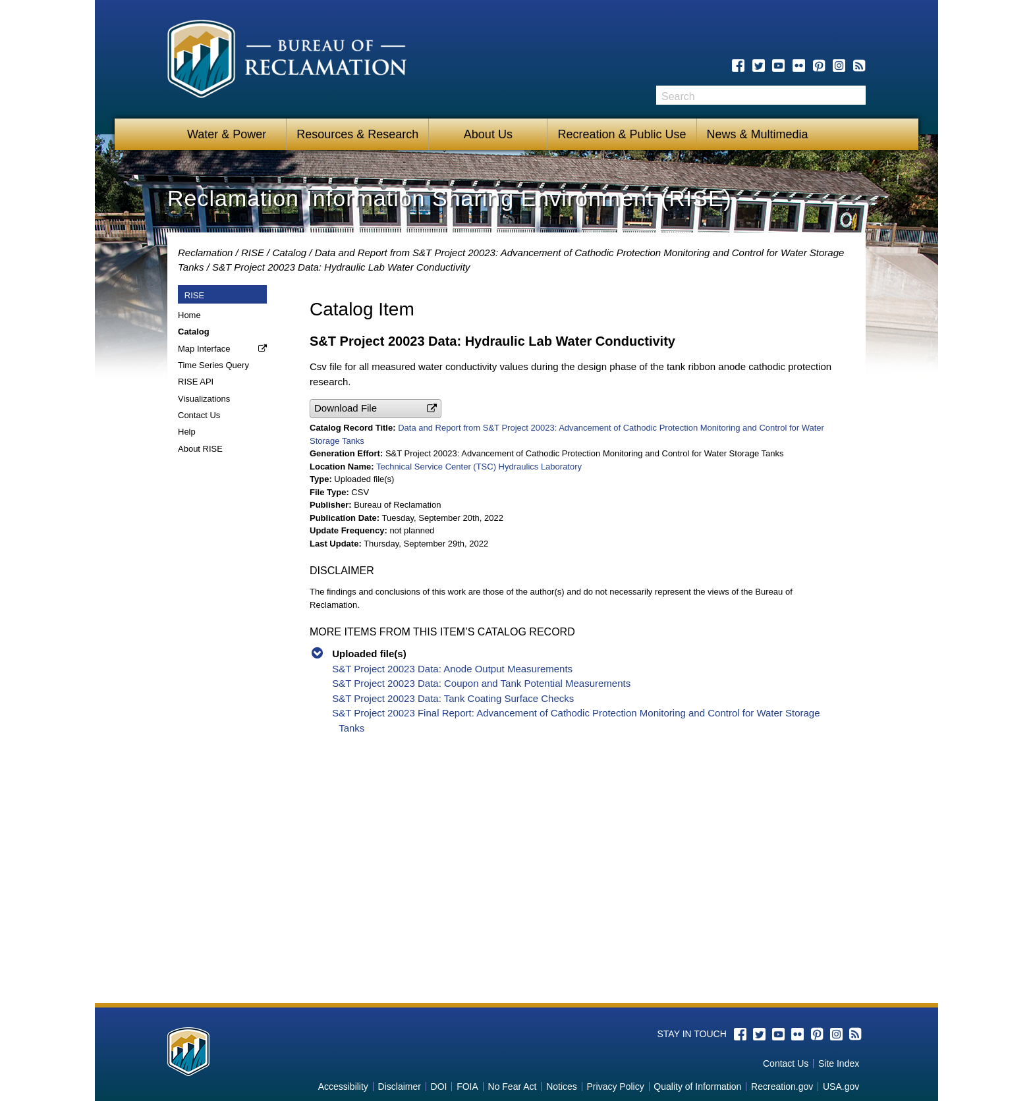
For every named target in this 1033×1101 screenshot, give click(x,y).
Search (856, 95)
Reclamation (205, 252)
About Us (488, 134)
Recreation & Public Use (621, 134)
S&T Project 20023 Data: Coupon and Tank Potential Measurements (481, 683)
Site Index (838, 1063)
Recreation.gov (782, 1086)
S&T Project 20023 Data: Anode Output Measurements (452, 668)
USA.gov (841, 1086)
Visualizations (204, 399)
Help (187, 432)
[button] (375, 408)
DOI (439, 1086)
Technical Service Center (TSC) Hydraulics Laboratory (479, 466)
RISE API (195, 382)
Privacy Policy (615, 1086)
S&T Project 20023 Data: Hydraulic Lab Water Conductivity (341, 267)
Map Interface (204, 349)
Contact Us (199, 415)
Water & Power (226, 134)
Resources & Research (357, 134)
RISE (252, 252)
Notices (561, 1086)
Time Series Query (213, 365)
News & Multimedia (757, 134)
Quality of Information (697, 1086)
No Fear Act (512, 1086)
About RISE (200, 449)
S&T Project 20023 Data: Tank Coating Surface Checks (453, 698)
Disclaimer (399, 1086)
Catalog (289, 252)
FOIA (467, 1086)
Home (189, 315)
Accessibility (343, 1086)
